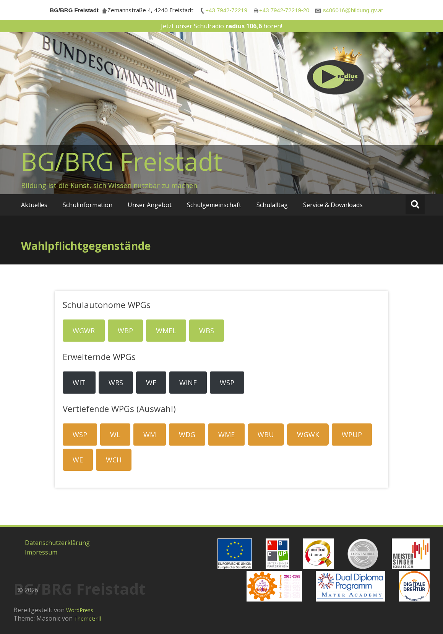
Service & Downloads (333, 205)
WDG (187, 434)
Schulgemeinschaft (214, 205)
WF (151, 382)
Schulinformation (87, 205)
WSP (227, 382)
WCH (114, 459)
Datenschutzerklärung (57, 542)
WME (226, 434)
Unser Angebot (150, 205)
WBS (206, 330)
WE (78, 459)
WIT (79, 382)
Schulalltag (272, 205)
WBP (125, 330)
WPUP (352, 434)
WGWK (308, 434)
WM (149, 434)
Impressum (41, 552)
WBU (266, 434)
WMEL (166, 330)
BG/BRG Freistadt (121, 161)
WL (115, 434)
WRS (116, 382)
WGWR (84, 330)
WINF (188, 382)
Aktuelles (34, 205)
